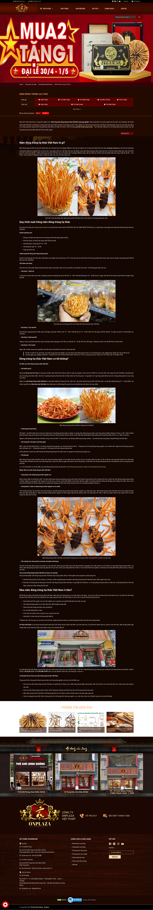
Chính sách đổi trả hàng (79, 861)
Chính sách (109, 9)
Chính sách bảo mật (78, 857)
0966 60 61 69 (20, 1)
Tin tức (96, 9)
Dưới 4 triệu (44, 99)
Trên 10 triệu (123, 99)
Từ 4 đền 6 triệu (65, 99)
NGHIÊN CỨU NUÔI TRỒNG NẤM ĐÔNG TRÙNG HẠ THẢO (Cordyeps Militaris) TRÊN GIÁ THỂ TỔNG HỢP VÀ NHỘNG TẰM (86, 355)
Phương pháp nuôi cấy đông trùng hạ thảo (89, 730)
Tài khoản (125, 1)
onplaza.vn (80, 671)
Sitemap (74, 864)
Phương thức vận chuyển (79, 854)
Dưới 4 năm (44, 104)
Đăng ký (115, 857)
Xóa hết (45, 113)
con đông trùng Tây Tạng (30, 373)
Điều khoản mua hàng (78, 843)
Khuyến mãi (80, 9)
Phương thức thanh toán (79, 850)
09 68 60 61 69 (37, 1)
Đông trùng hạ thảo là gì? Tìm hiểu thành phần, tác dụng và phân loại (31, 730)
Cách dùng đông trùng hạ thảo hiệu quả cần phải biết (120, 730)
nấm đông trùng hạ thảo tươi (40, 227)
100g (37, 113)
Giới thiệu (64, 9)
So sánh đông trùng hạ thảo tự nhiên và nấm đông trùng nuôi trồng (85, 467)
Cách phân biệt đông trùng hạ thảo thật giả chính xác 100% (61, 730)
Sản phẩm (47, 9)
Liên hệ (124, 9)
